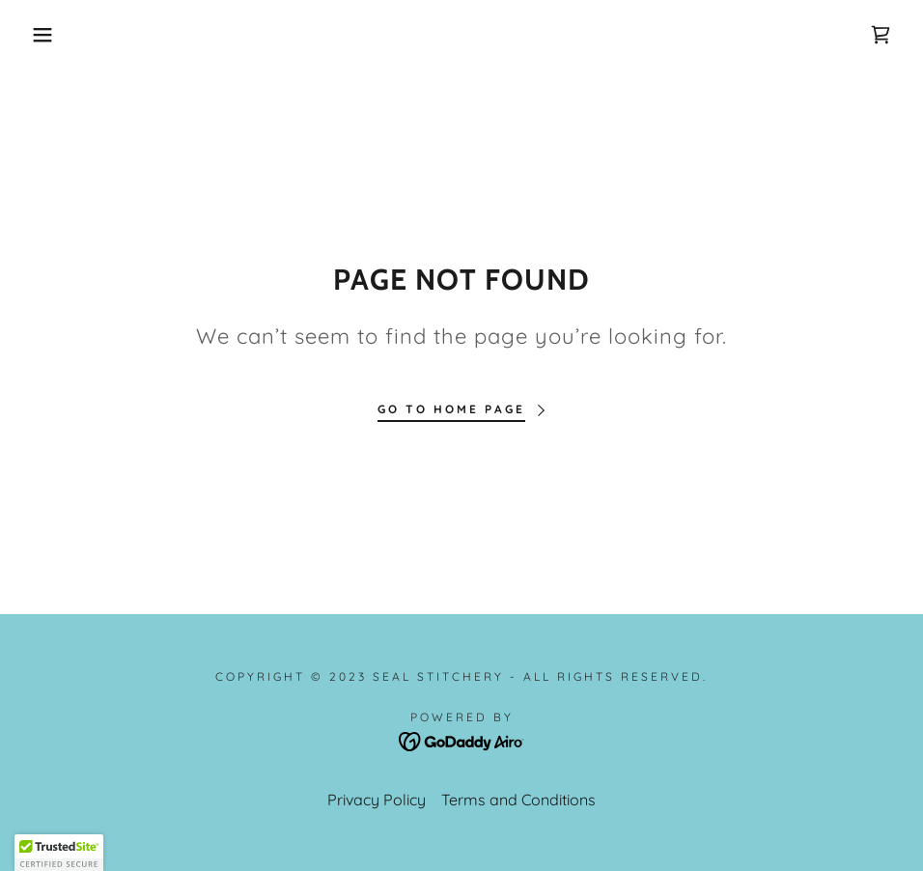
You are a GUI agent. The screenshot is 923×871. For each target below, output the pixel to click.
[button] (46, 34)
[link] (880, 34)
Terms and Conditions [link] (518, 799)
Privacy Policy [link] (376, 799)
